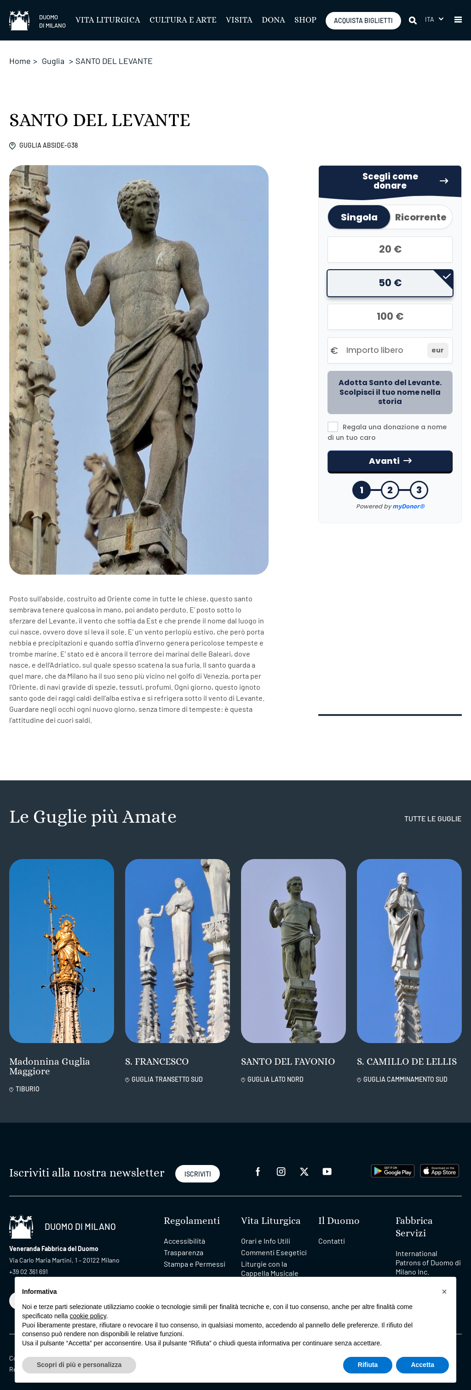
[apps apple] (439, 1161)
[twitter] (304, 1162)
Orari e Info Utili (265, 1232)
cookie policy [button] (88, 1316)
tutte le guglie (433, 809)
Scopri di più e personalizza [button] (79, 1364)
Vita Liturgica (107, 20)
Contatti (331, 1232)
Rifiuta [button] (368, 1364)
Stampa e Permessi (194, 1255)
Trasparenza (183, 1243)
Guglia (53, 61)
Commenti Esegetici (274, 1243)
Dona (273, 20)
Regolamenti (192, 1212)
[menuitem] (434, 19)
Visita (239, 20)
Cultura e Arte (183, 20)
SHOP (305, 20)
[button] (458, 20)
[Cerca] (413, 20)
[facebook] (258, 1162)
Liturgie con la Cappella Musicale (270, 1260)
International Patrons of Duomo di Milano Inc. (428, 1253)
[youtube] (327, 1162)
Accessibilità (184, 1232)
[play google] (392, 1161)
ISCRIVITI (197, 1166)
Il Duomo (339, 1212)
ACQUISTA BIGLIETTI (363, 20)
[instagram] (281, 1162)
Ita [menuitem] (430, 19)
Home (20, 61)
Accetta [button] (422, 1364)
